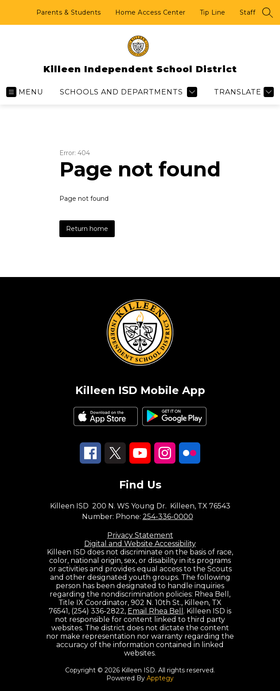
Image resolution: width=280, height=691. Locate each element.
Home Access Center (150, 12)
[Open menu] (24, 92)
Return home (87, 229)
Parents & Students (68, 12)
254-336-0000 (168, 516)
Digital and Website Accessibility (140, 543)
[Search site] (267, 12)
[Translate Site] (243, 92)
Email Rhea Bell (155, 611)
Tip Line (213, 12)
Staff (248, 12)
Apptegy (160, 678)
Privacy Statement (140, 535)
